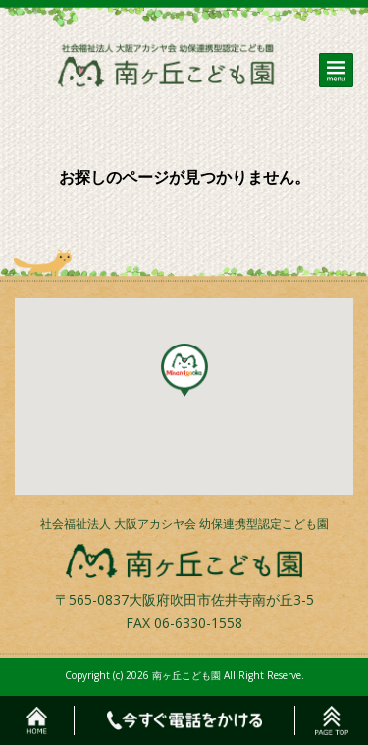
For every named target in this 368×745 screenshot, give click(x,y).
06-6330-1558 (198, 622)
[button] (184, 370)
